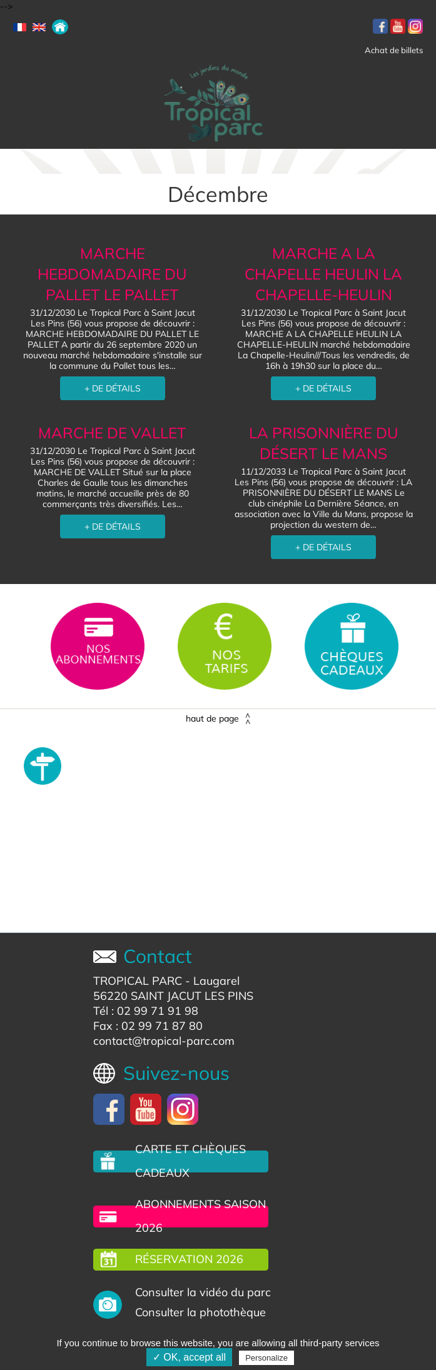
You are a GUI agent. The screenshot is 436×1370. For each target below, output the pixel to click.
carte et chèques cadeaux (190, 1161)
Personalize (266, 1357)
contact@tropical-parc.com (164, 1041)
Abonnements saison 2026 (200, 1216)
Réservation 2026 (189, 1259)
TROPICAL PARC (137, 981)
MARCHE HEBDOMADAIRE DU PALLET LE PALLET (112, 274)
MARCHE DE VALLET (112, 432)
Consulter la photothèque (200, 1312)
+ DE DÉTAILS (112, 388)
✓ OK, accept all (189, 1357)
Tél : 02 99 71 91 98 (145, 1011)
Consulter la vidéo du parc (203, 1292)
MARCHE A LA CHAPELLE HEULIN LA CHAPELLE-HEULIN (323, 274)
